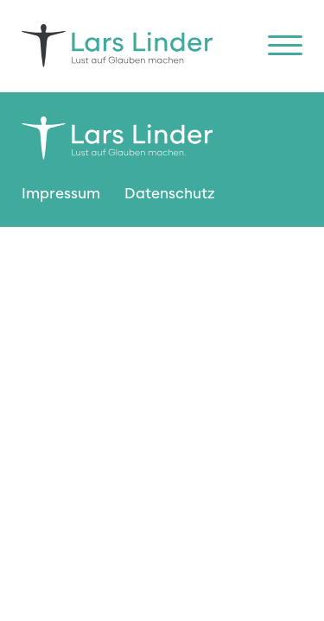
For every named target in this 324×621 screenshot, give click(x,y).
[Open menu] (285, 45)
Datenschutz (169, 193)
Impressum (61, 193)
